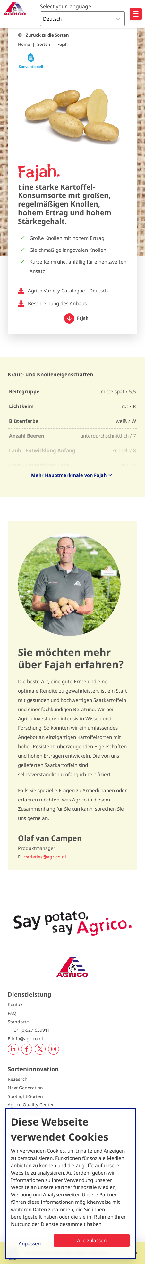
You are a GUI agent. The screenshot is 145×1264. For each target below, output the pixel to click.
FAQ (12, 1013)
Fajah (62, 44)
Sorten (43, 44)
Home (24, 44)
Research (18, 1079)
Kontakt (16, 1004)
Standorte (18, 1022)
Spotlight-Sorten (25, 1096)
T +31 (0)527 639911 (29, 1030)
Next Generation (25, 1088)
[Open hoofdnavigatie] (136, 14)
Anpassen (30, 1243)
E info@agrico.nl (25, 1039)
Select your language (65, 6)
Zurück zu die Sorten (47, 35)
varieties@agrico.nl (45, 857)
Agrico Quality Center (31, 1105)
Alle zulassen (92, 1240)
